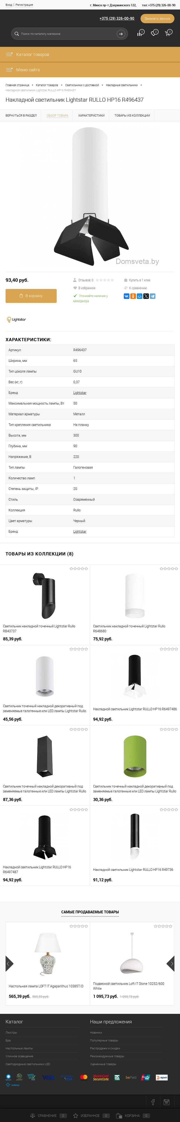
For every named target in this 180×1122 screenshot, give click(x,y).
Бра (8, 1040)
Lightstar (79, 393)
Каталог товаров (27, 54)
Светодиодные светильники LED (28, 1064)
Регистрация (24, 4)
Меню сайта (23, 69)
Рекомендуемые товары (107, 1056)
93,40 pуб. (17, 280)
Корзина (133, 1116)
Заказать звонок (157, 18)
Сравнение (48, 1116)
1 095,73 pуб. (116, 996)
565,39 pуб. (29, 996)
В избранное (84, 287)
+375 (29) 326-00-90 (117, 18)
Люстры (11, 1032)
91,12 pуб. (102, 879)
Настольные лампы (19, 1048)
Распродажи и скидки (105, 1048)
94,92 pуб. (102, 719)
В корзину (31, 296)
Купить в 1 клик (137, 280)
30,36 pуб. (102, 799)
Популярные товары (104, 1040)
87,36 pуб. (12, 799)
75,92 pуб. (102, 638)
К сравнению (135, 287)
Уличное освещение (19, 1056)
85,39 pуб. (12, 638)
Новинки (96, 1032)
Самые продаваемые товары (90, 911)
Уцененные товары (103, 1064)
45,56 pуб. (12, 719)
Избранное (91, 1116)
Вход (9, 4)
